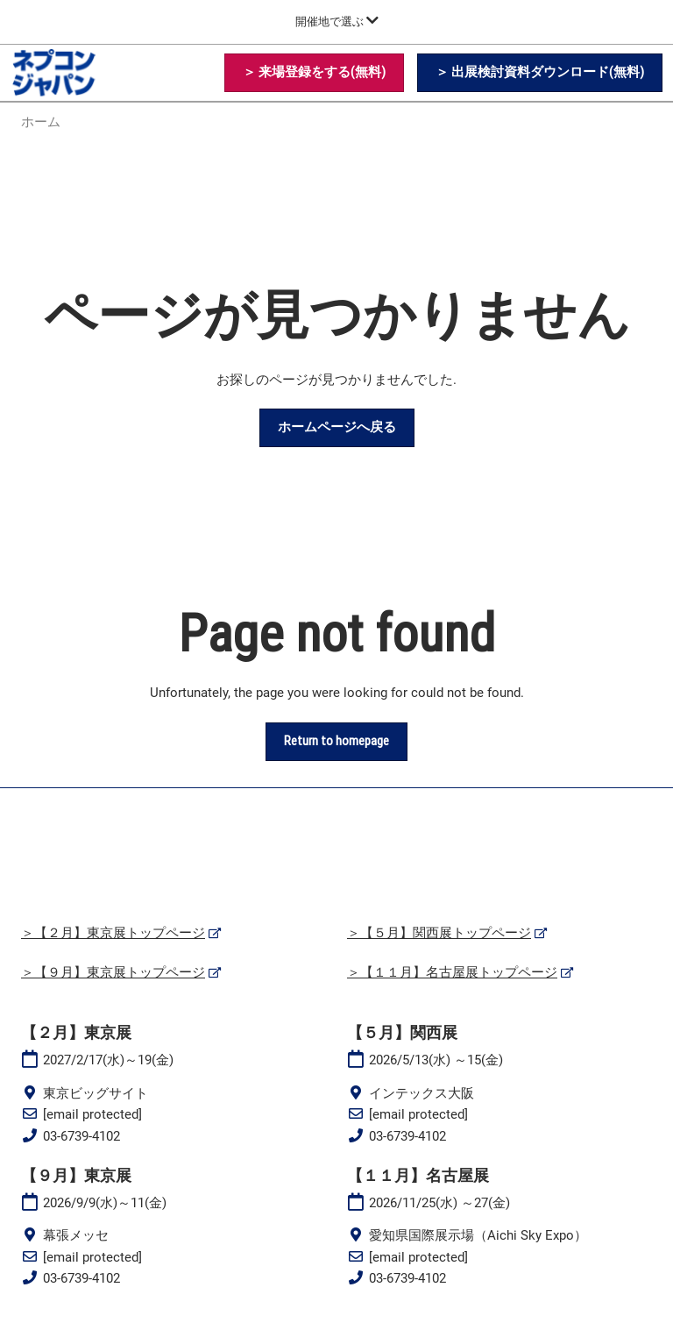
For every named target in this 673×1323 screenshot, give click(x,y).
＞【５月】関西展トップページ (439, 933)
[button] (314, 72)
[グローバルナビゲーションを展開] (337, 21)
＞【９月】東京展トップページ (113, 972)
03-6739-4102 (81, 1136)
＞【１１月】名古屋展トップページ (452, 972)
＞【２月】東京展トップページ (113, 933)
